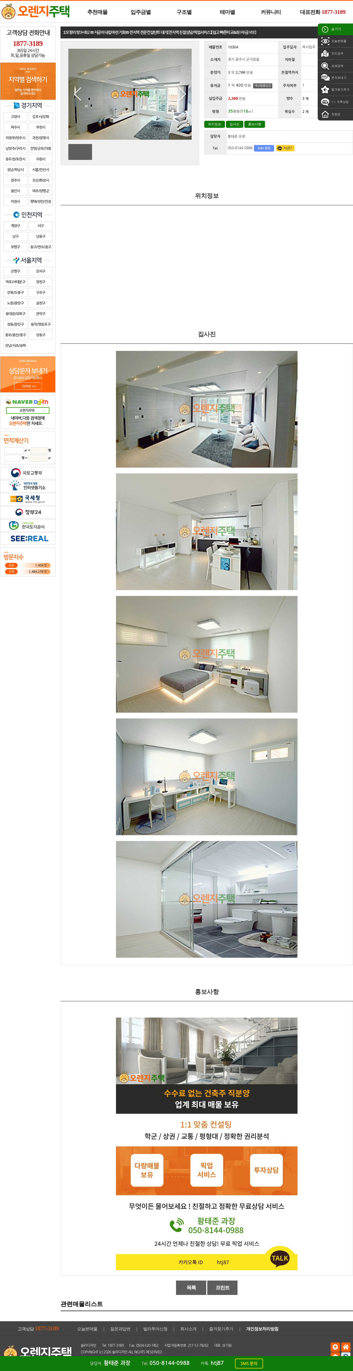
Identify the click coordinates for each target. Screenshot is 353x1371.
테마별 (227, 12)
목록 (191, 1287)
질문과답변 (120, 1329)
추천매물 (97, 12)
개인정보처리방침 (262, 1329)
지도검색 (331, 53)
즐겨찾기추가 (334, 89)
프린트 (222, 1287)
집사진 (235, 124)
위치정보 (214, 124)
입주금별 (141, 12)
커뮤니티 (271, 12)
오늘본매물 (333, 41)
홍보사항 (254, 124)
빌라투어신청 (155, 1329)
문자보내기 (333, 78)
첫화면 (330, 114)
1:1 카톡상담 (334, 102)
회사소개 (188, 1329)
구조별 (184, 12)
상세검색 (331, 65)
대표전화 (322, 12)
